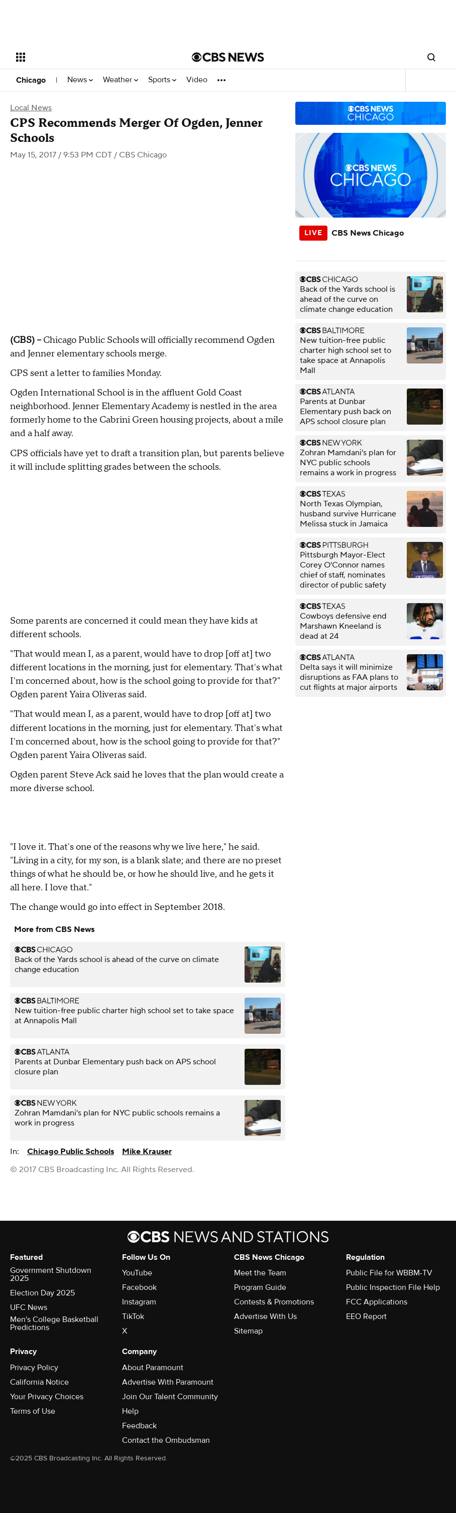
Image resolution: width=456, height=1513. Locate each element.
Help (130, 1411)
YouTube (137, 1273)
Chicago (31, 80)
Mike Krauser (147, 1152)
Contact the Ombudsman (166, 1440)
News (80, 80)
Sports (162, 80)
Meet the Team (260, 1273)
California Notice (39, 1382)
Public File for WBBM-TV (389, 1273)
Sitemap (248, 1331)
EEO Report (366, 1316)
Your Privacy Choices (46, 1397)
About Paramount (152, 1368)
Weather (120, 80)
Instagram (139, 1302)
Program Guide (260, 1287)
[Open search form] (431, 57)
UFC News (28, 1307)
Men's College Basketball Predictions (54, 1323)
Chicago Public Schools (70, 1152)
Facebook (139, 1287)
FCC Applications (376, 1302)
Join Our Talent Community (170, 1397)
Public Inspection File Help (393, 1287)
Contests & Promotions (274, 1302)
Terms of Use (32, 1411)
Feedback (139, 1426)
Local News (31, 108)
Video (196, 80)
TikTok (133, 1316)
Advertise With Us (265, 1316)
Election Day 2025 (42, 1293)
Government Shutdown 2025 (50, 1274)
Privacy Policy (34, 1368)
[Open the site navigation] (86, 57)
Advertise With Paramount (167, 1382)
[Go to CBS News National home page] (228, 57)
